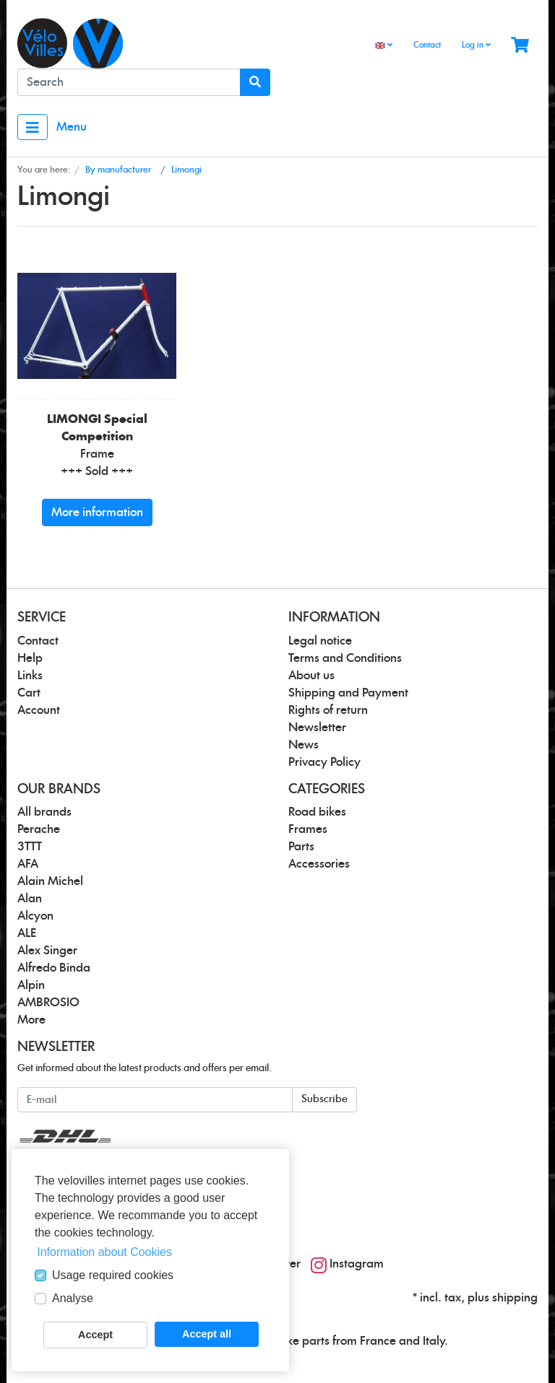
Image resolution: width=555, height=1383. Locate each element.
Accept (95, 1334)
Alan (29, 898)
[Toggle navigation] (32, 127)
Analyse (72, 1298)
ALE (26, 933)
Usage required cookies (112, 1275)
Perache (38, 829)
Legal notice (320, 641)
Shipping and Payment (348, 693)
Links (30, 675)
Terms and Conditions (345, 658)
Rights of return (328, 710)
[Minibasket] (520, 45)
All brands (44, 812)
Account (38, 710)
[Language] (383, 45)
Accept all (206, 1334)
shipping (515, 1298)
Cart (28, 693)
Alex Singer (47, 950)
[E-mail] (155, 1099)
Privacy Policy (324, 762)
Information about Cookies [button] (104, 1252)
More (31, 1020)
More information (97, 512)
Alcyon (35, 916)
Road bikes (317, 812)
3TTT (29, 846)
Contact (427, 45)
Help (30, 658)
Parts (301, 846)
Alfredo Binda (53, 968)
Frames (307, 829)
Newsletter (317, 727)
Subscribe (324, 1099)
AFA (27, 864)
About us (311, 675)
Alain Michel (50, 881)
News (303, 745)
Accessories (319, 864)
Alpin (31, 985)
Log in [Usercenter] (476, 44)
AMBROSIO (48, 1002)
